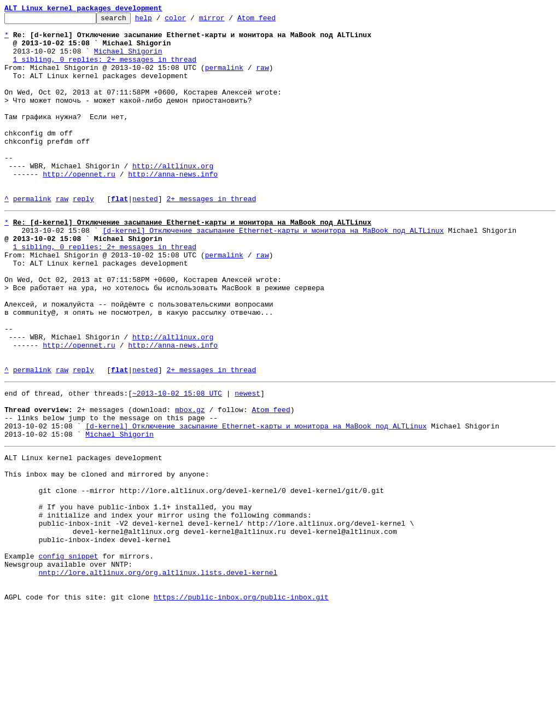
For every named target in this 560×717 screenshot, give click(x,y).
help (160, 21)
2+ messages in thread (211, 236)
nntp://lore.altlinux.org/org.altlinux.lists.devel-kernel (157, 675)
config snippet (68, 656)
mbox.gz (190, 483)
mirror (229, 21)
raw (262, 79)
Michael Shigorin (128, 59)
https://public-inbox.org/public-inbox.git (241, 705)
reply (83, 236)
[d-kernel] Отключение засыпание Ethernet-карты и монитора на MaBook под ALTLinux (273, 271)
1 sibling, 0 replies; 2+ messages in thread (104, 69)
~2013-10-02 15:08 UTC (177, 463)
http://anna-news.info (173, 206)
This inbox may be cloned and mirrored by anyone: (106, 557)
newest (247, 463)
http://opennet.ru (79, 206)
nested (145, 236)
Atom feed (273, 21)
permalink (224, 79)
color (192, 21)
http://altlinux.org (172, 197)
